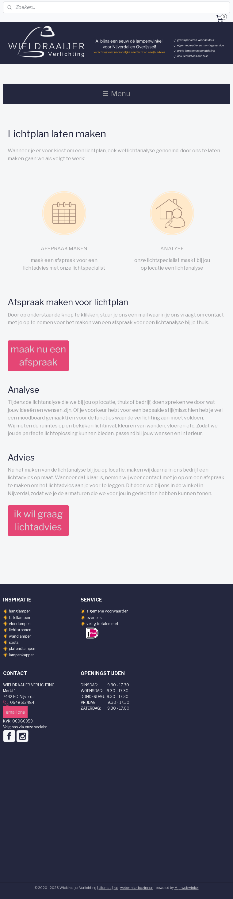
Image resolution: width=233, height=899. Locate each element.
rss (116, 888)
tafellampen (19, 617)
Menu (116, 93)
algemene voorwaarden (107, 611)
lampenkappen (22, 655)
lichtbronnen (20, 630)
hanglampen (20, 611)
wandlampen (20, 636)
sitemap (105, 888)
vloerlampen (20, 623)
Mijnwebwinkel (186, 888)
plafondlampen (22, 648)
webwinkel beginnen (136, 888)
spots (13, 642)
